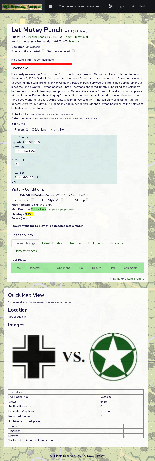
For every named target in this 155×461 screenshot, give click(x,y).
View (113, 279)
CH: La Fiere (38, 209)
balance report (134, 279)
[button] (80, 6)
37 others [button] (74, 41)
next (69, 37)
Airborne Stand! (36, 37)
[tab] (25, 243)
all (118, 279)
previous (81, 37)
